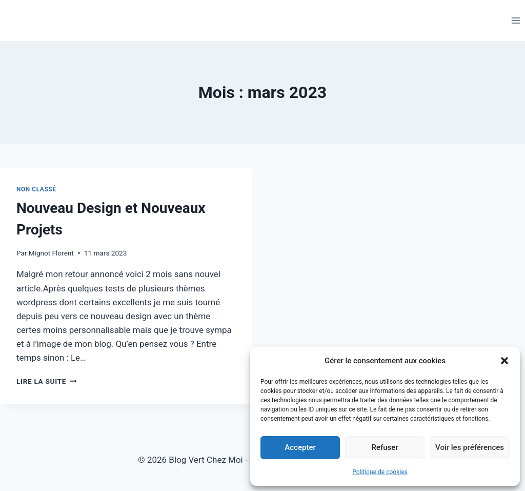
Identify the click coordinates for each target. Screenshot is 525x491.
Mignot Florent (51, 253)
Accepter (300, 447)
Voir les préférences (469, 447)
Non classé (36, 189)
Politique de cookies (379, 472)
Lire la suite (46, 381)
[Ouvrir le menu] (515, 20)
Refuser (384, 447)
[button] (504, 361)
